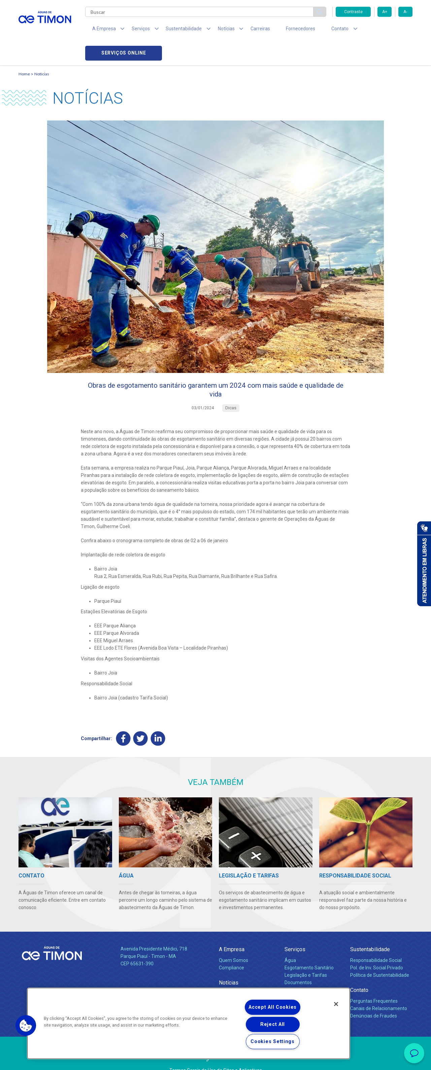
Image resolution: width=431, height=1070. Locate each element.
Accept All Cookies (272, 1007)
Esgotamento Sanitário (309, 950)
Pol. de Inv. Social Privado (376, 950)
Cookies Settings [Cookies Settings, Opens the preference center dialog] (273, 1041)
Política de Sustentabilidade (379, 958)
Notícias (41, 52)
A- (405, 11)
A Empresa (231, 932)
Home (24, 52)
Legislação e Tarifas (306, 958)
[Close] (336, 1004)
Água (290, 943)
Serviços (295, 932)
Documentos (298, 965)
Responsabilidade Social (376, 943)
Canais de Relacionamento (378, 991)
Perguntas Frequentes (374, 984)
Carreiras (242, 30)
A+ (384, 11)
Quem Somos (233, 943)
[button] (26, 1025)
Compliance (231, 950)
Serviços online (374, 30)
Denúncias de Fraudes (373, 998)
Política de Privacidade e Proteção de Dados (215, 1060)
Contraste (353, 11)
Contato (359, 973)
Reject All (272, 1024)
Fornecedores (278, 30)
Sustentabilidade (370, 932)
